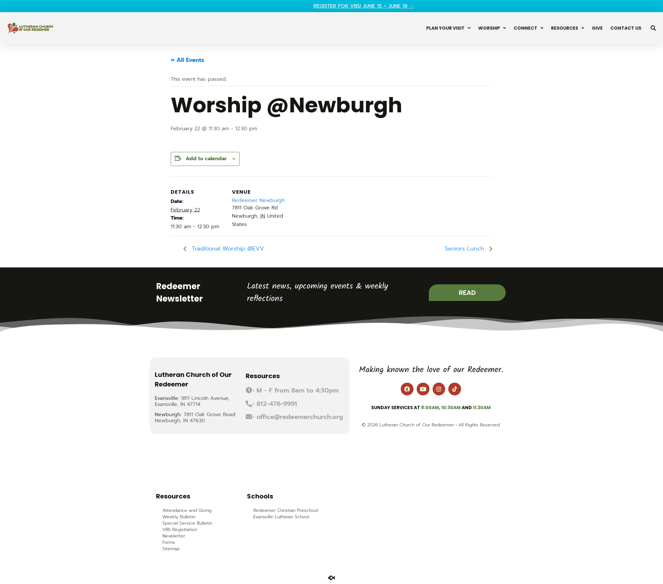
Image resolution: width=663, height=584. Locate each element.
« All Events (187, 60)
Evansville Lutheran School (281, 517)
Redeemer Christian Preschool (285, 510)
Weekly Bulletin (178, 517)
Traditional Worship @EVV (227, 248)
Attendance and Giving (187, 510)
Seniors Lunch (465, 248)
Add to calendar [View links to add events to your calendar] (206, 158)
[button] (653, 28)
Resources (567, 28)
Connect (528, 28)
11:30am (482, 407)
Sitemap (171, 549)
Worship (492, 28)
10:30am (451, 407)
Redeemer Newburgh (258, 200)
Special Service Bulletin (187, 523)
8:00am (430, 407)
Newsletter (173, 536)
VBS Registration (179, 530)
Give (597, 28)
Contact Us (625, 28)
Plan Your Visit (448, 28)
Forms (168, 542)
